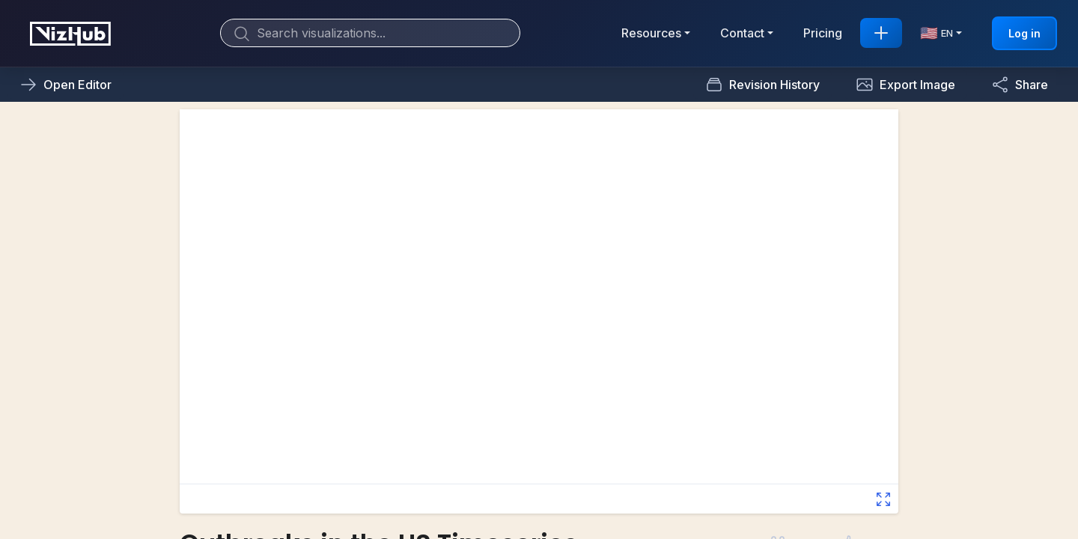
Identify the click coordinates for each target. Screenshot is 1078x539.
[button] (905, 84)
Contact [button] (742, 32)
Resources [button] (651, 32)
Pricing (822, 32)
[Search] (370, 33)
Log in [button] (1024, 33)
